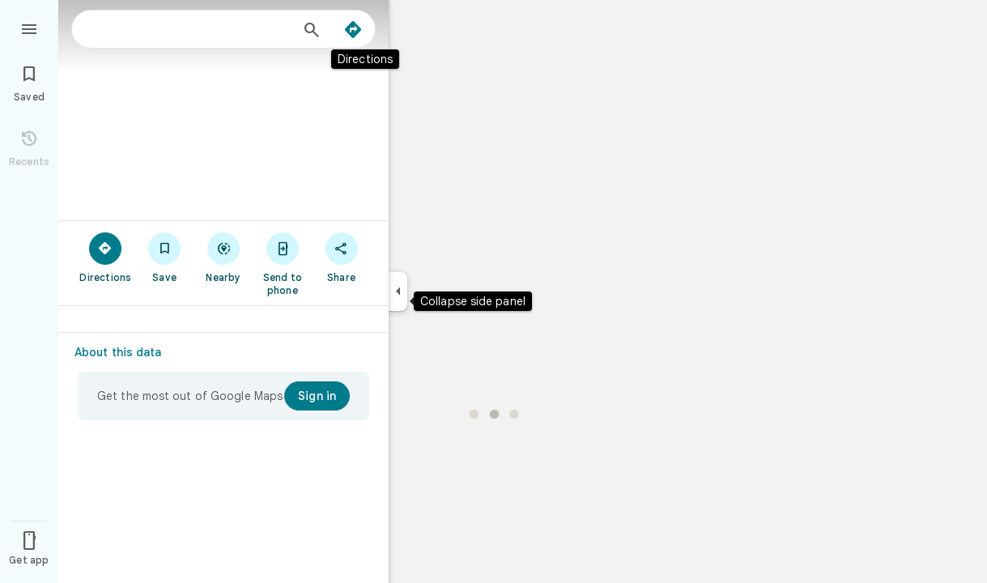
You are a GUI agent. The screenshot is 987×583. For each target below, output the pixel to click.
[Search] (311, 32)
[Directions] (353, 30)
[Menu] (29, 27)
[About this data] (125, 352)
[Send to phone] (282, 263)
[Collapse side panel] (398, 291)
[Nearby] (223, 256)
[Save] (164, 256)
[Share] (341, 256)
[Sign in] (317, 396)
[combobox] (190, 29)
